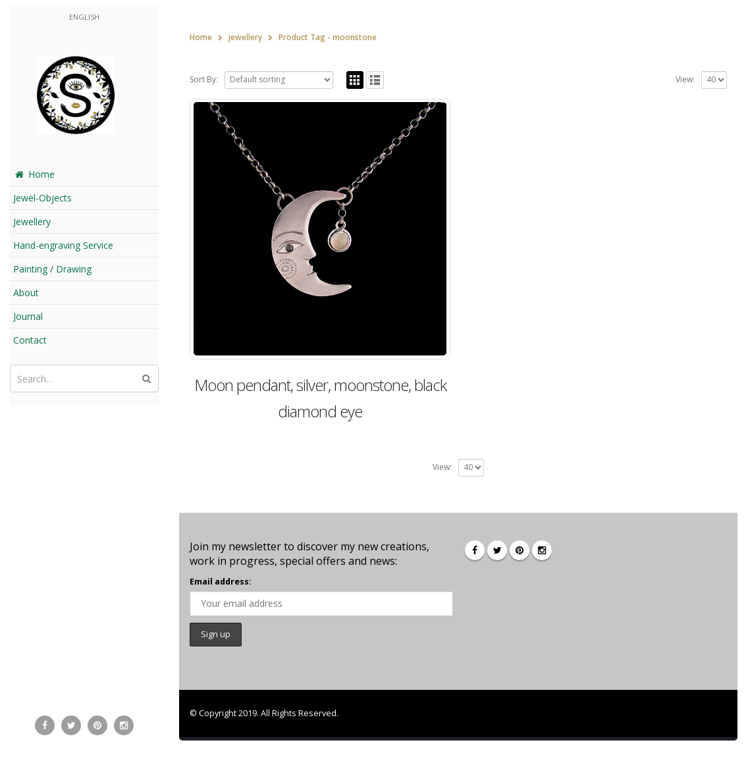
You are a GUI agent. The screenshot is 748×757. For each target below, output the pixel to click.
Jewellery (32, 221)
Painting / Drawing (52, 269)
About (26, 292)
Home (34, 174)
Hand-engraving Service (63, 245)
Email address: (221, 581)
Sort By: (204, 79)
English (84, 17)
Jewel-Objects (42, 198)
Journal (28, 316)
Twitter (497, 550)
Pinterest (519, 550)
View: (685, 79)
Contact (30, 340)
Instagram (542, 550)
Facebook (475, 550)
